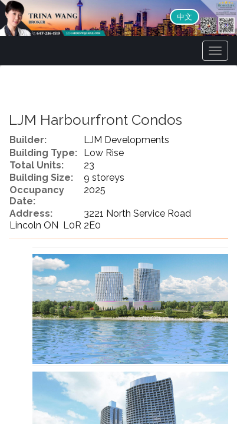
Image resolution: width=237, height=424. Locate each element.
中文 (184, 16)
